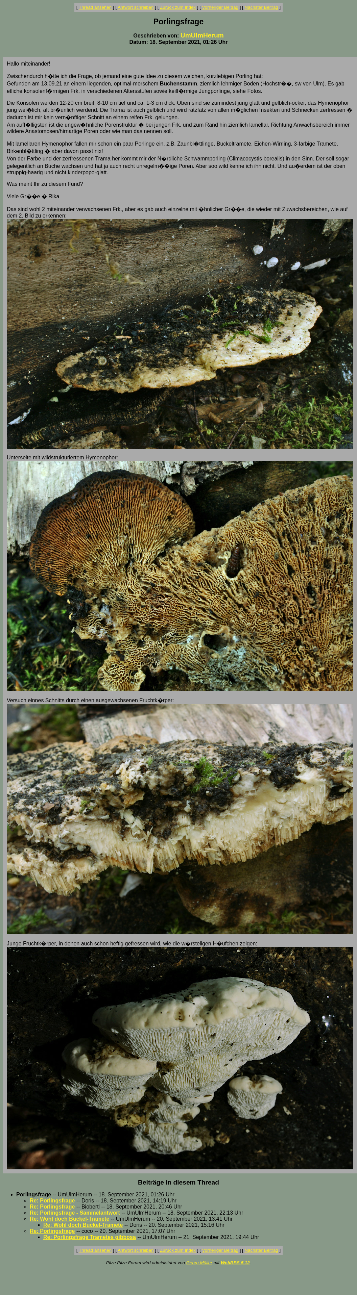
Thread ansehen (95, 7)
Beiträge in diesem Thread (178, 1182)
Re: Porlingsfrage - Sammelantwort (75, 1213)
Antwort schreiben (136, 7)
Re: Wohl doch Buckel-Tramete (69, 1219)
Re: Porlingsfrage (52, 1200)
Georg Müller (199, 1262)
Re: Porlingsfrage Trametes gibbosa (89, 1237)
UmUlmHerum (202, 35)
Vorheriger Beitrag (220, 7)
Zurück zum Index (178, 7)
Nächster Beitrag (261, 7)
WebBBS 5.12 (235, 1262)
